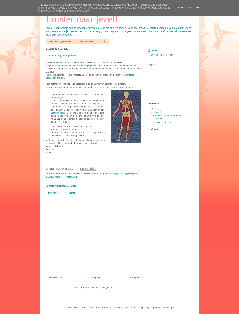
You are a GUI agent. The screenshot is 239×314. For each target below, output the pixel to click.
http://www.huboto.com (67, 129)
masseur (50, 177)
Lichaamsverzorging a (81, 65)
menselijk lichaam (63, 177)
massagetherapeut (128, 173)
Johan (61, 169)
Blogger (170, 307)
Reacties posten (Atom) (101, 287)
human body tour (100, 173)
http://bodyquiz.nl (59, 97)
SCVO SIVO (104, 63)
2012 (154, 129)
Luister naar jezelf (82, 18)
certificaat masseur (82, 173)
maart (157, 112)
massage (114, 173)
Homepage (94, 277)
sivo (75, 177)
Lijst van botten (58, 113)
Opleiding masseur (162, 122)
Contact (102, 41)
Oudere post (133, 277)
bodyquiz (67, 173)
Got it (198, 7)
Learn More (185, 7)
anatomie (57, 173)
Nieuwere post (55, 277)
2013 (154, 108)
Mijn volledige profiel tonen (160, 55)
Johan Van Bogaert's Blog (60, 41)
